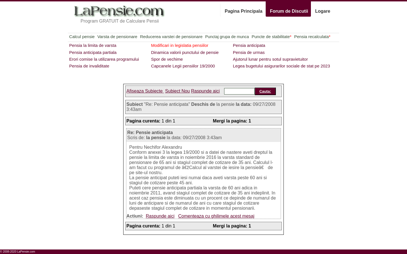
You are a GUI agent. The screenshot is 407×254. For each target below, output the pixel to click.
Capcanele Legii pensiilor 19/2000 (183, 66)
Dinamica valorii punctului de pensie (184, 52)
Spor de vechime (167, 59)
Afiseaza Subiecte (145, 91)
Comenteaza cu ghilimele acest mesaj (216, 216)
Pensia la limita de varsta (92, 45)
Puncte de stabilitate (271, 36)
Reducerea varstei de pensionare (171, 36)
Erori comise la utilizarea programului (104, 59)
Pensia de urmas (249, 52)
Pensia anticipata (249, 45)
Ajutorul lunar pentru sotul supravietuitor (270, 59)
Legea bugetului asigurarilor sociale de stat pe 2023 (281, 66)
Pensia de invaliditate (89, 66)
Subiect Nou (177, 91)
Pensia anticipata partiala (93, 52)
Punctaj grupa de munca (227, 36)
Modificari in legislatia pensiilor (179, 45)
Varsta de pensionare (117, 36)
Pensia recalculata (312, 36)
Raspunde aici (205, 91)
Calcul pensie (82, 36)
